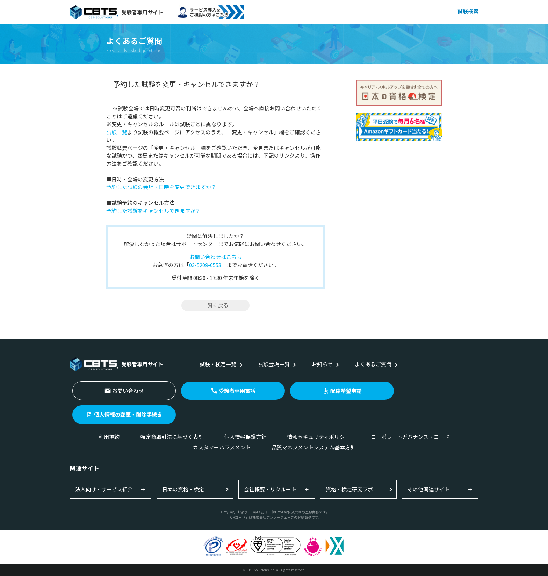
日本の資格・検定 (183, 489)
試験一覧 (116, 132)
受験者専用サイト (116, 12)
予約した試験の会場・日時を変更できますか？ (161, 186)
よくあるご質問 (373, 364)
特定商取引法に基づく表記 (171, 436)
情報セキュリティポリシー (318, 436)
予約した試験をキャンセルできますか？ (153, 210)
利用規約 (109, 436)
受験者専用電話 (237, 390)
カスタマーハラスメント (222, 447)
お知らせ (322, 364)
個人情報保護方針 (245, 436)
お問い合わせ (128, 390)
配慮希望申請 (346, 390)
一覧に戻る (215, 305)
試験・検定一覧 (218, 364)
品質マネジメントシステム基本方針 (313, 447)
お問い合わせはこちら (215, 256)
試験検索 (467, 11)
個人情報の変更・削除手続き (128, 414)
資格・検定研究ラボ (349, 489)
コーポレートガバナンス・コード (410, 436)
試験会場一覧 (274, 364)
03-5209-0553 (205, 264)
